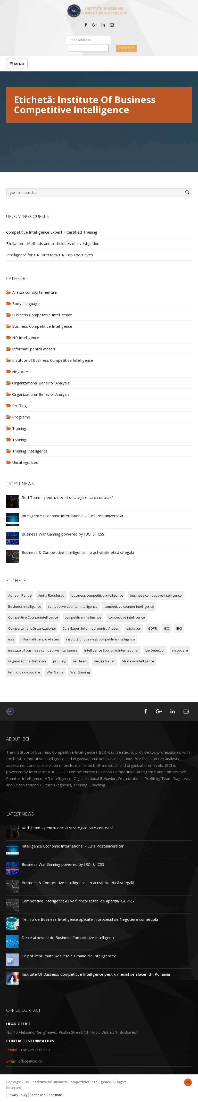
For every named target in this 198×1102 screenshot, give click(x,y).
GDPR (152, 628)
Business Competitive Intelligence (42, 314)
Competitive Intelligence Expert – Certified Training (51, 232)
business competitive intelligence (97, 595)
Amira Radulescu (51, 595)
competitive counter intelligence (72, 606)
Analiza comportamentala (34, 292)
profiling (59, 661)
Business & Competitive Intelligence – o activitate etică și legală (78, 552)
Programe (21, 417)
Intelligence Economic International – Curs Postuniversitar (73, 515)
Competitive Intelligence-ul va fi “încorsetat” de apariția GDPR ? (78, 900)
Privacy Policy (17, 1095)
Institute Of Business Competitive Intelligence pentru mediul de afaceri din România (96, 974)
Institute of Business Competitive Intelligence (52, 360)
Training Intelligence (30, 451)
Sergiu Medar (104, 661)
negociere (180, 650)
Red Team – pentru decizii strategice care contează (67, 497)
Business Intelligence (24, 606)
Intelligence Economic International (111, 650)
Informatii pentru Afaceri (40, 639)
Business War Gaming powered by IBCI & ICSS (63, 534)
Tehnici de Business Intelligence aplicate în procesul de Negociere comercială (90, 919)
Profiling (19, 405)
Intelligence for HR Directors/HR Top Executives (49, 254)
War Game (55, 672)
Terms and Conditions (46, 1095)
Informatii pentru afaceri (33, 348)
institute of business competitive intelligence (100, 639)
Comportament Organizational (32, 628)
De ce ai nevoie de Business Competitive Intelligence (69, 937)
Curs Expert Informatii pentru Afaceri (90, 628)
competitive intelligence (83, 617)
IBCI (167, 628)
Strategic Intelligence (138, 661)
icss (11, 639)
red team (80, 661)
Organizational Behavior (27, 661)
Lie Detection (155, 650)
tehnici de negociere (24, 672)
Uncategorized (25, 462)
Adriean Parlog (19, 595)
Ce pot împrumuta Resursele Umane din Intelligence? (69, 955)
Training (19, 428)
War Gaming (80, 672)
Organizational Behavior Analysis (41, 382)
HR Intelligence (25, 337)
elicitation (133, 628)
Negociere (21, 371)
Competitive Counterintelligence (33, 617)
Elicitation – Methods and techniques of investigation (52, 243)
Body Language (26, 303)
